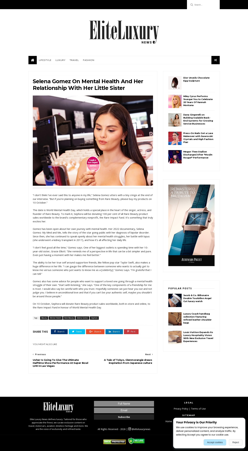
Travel (74, 60)
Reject (235, 442)
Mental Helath (55, 318)
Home (168, 421)
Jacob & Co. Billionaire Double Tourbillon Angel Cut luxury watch (197, 298)
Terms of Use (198, 408)
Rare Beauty (69, 318)
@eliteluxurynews (139, 429)
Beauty (44, 318)
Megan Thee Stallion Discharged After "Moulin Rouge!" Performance (197, 154)
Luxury (61, 60)
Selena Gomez (82, 318)
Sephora (94, 318)
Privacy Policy (181, 408)
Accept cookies (215, 442)
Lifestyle (45, 60)
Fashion (88, 60)
